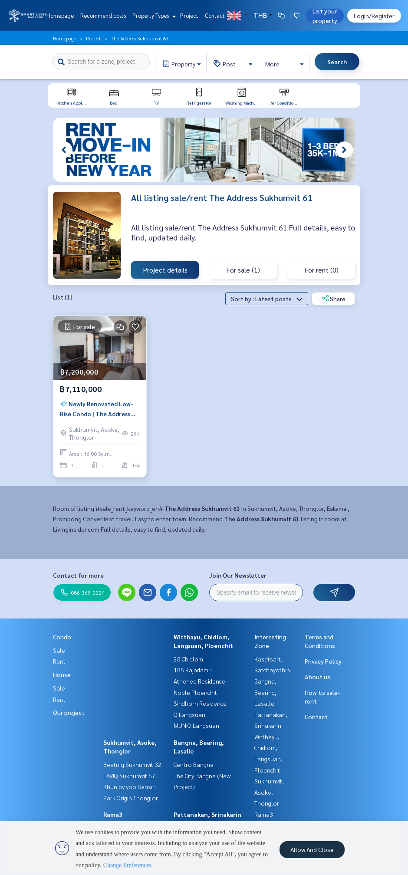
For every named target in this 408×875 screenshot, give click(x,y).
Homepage (60, 15)
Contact (215, 15)
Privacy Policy (323, 661)
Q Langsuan (189, 714)
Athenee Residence (199, 681)
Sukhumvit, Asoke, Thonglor (269, 792)
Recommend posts (103, 15)
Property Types (153, 15)
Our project (69, 712)
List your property (325, 15)
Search (337, 62)
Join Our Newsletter (238, 575)
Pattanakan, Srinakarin (207, 814)
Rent (59, 661)
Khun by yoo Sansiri (129, 786)
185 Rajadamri (193, 670)
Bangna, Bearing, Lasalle (265, 692)
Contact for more (78, 575)
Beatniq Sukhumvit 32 (132, 764)
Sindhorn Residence (200, 703)
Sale (59, 650)
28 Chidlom (188, 659)
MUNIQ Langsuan (196, 725)
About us (317, 677)
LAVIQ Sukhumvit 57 (129, 776)
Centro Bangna (194, 764)
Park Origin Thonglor (130, 798)
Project (189, 15)
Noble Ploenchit (195, 692)
